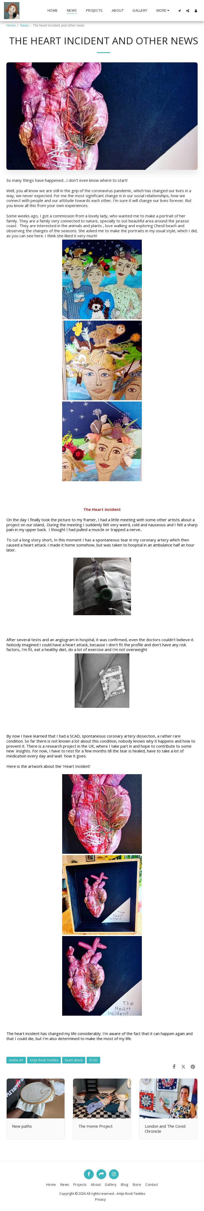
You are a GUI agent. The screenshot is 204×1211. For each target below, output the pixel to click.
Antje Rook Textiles (44, 1060)
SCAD (93, 1060)
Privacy (100, 1199)
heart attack (74, 1060)
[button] (179, 10)
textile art (16, 1060)
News (24, 25)
